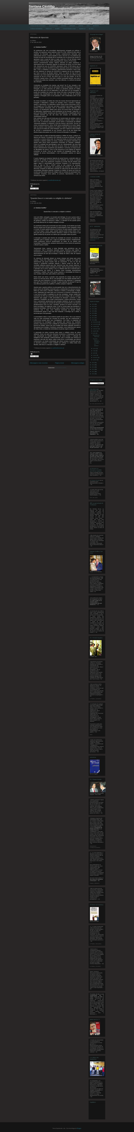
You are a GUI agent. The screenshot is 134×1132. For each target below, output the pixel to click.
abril (94, 353)
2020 (93, 311)
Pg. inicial (91, 28)
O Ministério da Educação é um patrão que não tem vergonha (96, 470)
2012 (93, 369)
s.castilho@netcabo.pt (54, 180)
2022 (93, 306)
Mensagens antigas (77, 363)
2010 (93, 373)
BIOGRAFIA (96, 25)
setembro (95, 328)
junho (94, 348)
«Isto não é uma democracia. (94, 389)
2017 (93, 317)
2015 (93, 362)
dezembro (96, 322)
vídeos (88, 25)
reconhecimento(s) (53, 25)
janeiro (95, 359)
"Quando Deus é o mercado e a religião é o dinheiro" (51, 198)
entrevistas (63, 25)
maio (94, 350)
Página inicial (59, 363)
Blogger (79, 1128)
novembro (96, 324)
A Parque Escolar (95, 480)
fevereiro (95, 357)
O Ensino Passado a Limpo (69, 28)
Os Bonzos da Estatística (36, 28)
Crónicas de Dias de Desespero (38, 25)
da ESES (57, 28)
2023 (93, 304)
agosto (95, 331)
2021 (93, 308)
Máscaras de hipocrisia (96, 335)
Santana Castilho (42, 6)
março (95, 355)
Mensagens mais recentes (39, 363)
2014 (93, 364)
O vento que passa (95, 60)
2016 (93, 320)
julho (94, 333)
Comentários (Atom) (60, 367)
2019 (93, 313)
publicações (72, 25)
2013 (93, 367)
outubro (95, 326)
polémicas (80, 25)
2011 (93, 371)
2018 (93, 315)
